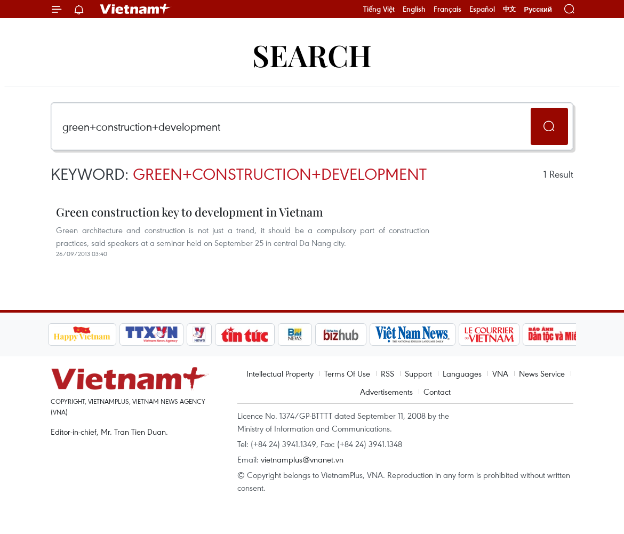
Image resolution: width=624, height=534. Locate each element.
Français (447, 9)
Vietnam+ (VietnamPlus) (135, 9)
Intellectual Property (280, 373)
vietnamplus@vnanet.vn (302, 459)
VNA (500, 373)
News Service (542, 373)
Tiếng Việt (379, 9)
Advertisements (386, 391)
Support (418, 373)
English (414, 9)
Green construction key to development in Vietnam (189, 212)
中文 (509, 9)
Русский (538, 9)
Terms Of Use (347, 373)
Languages (462, 373)
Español (482, 9)
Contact (437, 391)
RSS (387, 373)
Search (312, 55)
